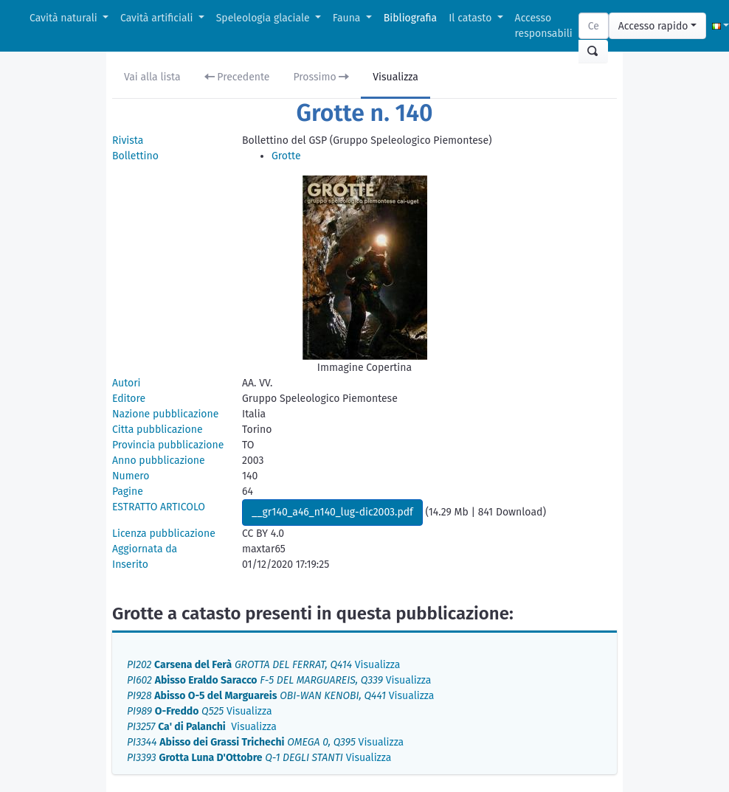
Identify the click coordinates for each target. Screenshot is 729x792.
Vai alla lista (152, 77)
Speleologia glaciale (264, 18)
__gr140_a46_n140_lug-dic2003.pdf (332, 512)
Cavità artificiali (158, 18)
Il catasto (471, 18)
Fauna (348, 18)
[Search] (593, 26)
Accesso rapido (653, 26)
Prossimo (322, 77)
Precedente (237, 77)
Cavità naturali (65, 18)
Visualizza (395, 77)
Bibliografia (410, 18)
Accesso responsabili (544, 26)
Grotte (286, 156)
